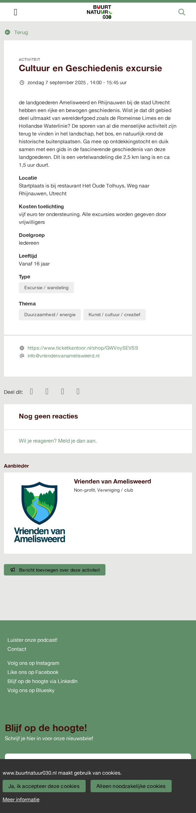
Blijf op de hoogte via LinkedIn (42, 681)
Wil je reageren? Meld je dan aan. (58, 440)
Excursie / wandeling (46, 287)
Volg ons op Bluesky (31, 690)
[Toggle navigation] (15, 12)
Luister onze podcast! (32, 640)
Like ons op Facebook (32, 672)
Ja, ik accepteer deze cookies (44, 786)
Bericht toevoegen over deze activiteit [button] (55, 570)
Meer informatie (21, 799)
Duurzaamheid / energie (50, 314)
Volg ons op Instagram (33, 663)
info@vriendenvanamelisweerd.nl (63, 356)
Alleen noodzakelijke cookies (131, 786)
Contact (16, 649)
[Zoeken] (182, 12)
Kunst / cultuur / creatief (114, 314)
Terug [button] (16, 32)
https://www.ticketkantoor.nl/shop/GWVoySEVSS (83, 348)
